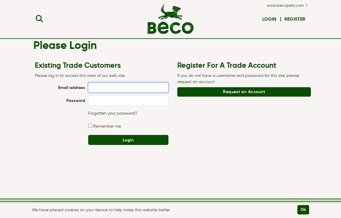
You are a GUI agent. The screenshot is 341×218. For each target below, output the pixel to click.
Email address (71, 87)
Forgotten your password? (112, 113)
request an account (196, 81)
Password (75, 100)
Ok (303, 209)
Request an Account (244, 91)
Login (269, 19)
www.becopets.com (287, 5)
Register (294, 19)
